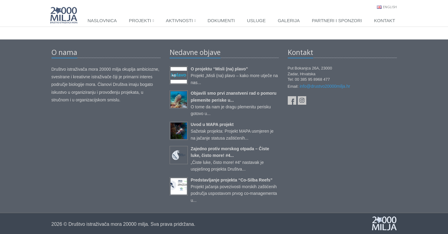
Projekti (141, 20)
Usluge (256, 20)
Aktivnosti (181, 20)
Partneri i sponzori (337, 20)
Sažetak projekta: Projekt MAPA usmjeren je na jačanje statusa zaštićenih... (232, 131)
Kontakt (384, 20)
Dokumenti (221, 20)
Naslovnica (102, 20)
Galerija (289, 20)
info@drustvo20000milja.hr (325, 86)
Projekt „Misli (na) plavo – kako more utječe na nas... (234, 75)
